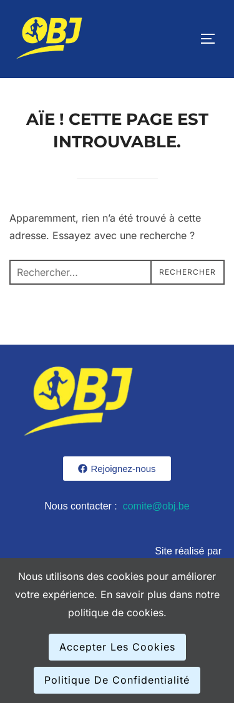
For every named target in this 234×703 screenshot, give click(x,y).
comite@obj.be (156, 506)
